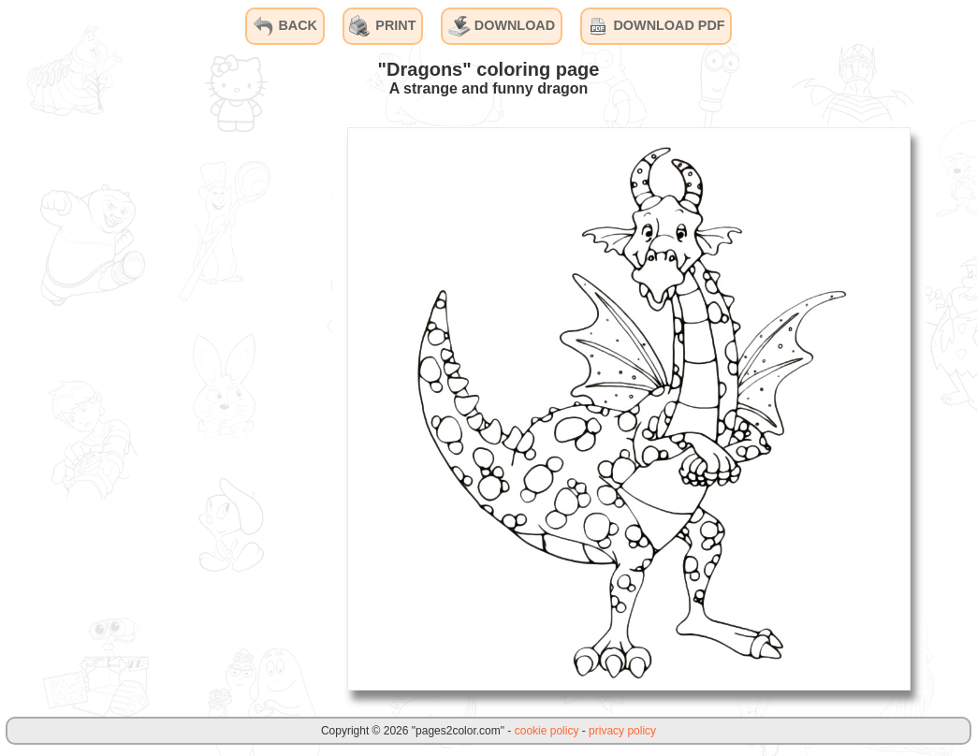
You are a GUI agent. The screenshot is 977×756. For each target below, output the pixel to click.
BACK (284, 26)
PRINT (382, 26)
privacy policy (622, 730)
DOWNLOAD (501, 26)
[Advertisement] (191, 408)
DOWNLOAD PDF (655, 26)
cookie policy (547, 730)
